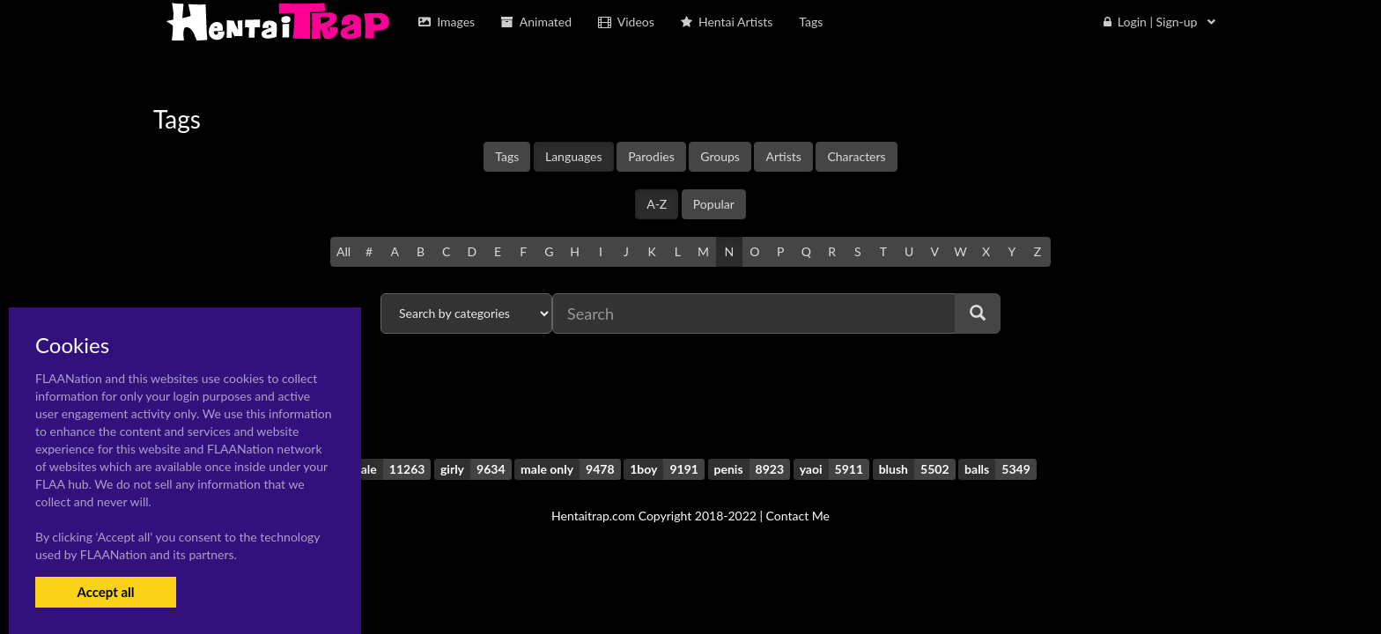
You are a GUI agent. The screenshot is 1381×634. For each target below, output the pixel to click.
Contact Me (798, 515)
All (343, 251)
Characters (856, 156)
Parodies (651, 156)
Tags (507, 156)
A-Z (656, 203)
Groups (720, 156)
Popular (714, 203)
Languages (573, 156)
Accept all (105, 592)
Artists (783, 156)
